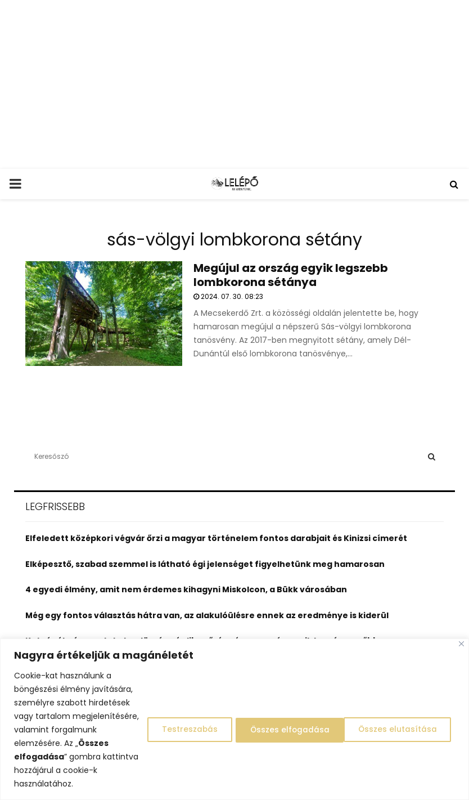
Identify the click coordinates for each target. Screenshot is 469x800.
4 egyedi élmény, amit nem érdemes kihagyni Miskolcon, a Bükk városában (186, 589)
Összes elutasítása (281, 723)
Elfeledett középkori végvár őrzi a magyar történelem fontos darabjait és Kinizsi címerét (216, 538)
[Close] (461, 630)
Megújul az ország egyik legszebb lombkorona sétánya (290, 275)
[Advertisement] (234, 84)
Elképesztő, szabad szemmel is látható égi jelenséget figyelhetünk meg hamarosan (205, 564)
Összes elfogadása (398, 723)
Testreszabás (176, 723)
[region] (234, 712)
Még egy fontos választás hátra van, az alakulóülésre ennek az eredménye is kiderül (207, 615)
